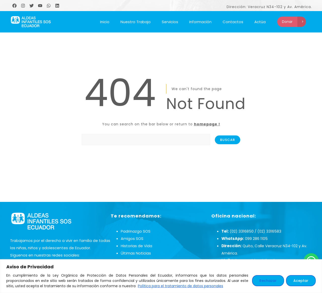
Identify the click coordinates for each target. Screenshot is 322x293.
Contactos (233, 21)
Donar (287, 21)
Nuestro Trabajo (135, 21)
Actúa (260, 21)
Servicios (170, 21)
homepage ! (207, 124)
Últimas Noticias (136, 253)
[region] (161, 276)
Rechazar (268, 280)
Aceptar (300, 280)
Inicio (104, 21)
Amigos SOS (132, 238)
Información (200, 21)
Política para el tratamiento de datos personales (180, 285)
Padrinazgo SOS (135, 231)
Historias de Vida (136, 245)
